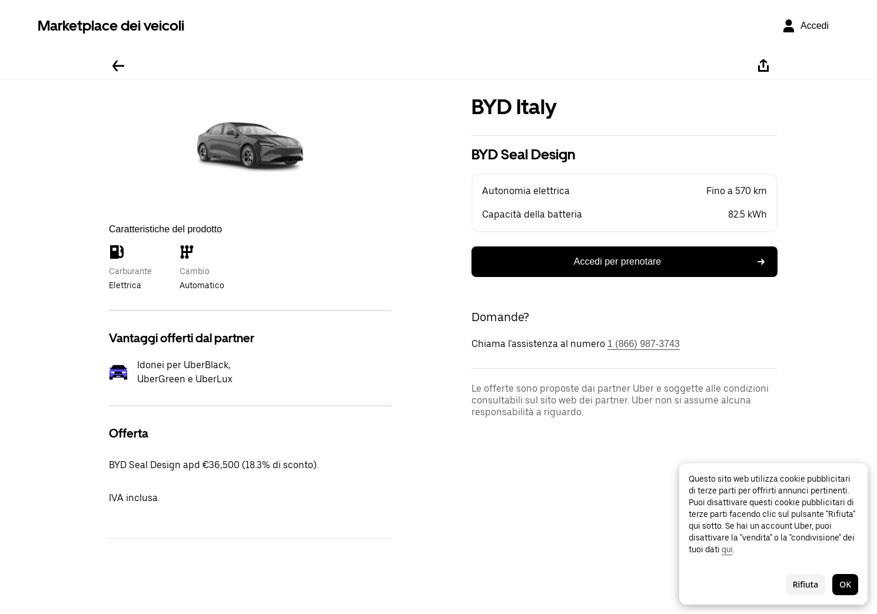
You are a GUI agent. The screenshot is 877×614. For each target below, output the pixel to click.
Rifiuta (806, 584)
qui (727, 549)
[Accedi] (805, 26)
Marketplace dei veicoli (111, 25)
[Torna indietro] (118, 66)
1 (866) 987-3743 (643, 344)
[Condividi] (763, 66)
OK (845, 584)
